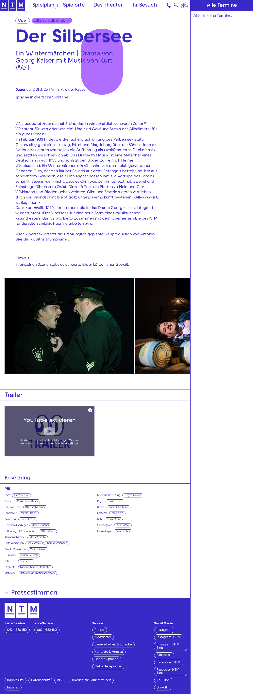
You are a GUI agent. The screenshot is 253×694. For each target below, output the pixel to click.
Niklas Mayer (48, 531)
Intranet (13, 687)
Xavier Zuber (123, 531)
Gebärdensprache (108, 666)
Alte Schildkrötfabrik (51, 21)
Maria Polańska (37, 537)
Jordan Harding (29, 555)
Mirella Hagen (28, 513)
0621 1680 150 (17, 630)
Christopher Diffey (27, 501)
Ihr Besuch (144, 5)
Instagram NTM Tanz (168, 646)
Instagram (164, 630)
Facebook (164, 655)
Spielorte (74, 5)
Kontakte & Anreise (109, 652)
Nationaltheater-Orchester (35, 567)
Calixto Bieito (115, 501)
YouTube (163, 680)
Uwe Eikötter (28, 519)
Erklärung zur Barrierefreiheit (90, 680)
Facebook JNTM (168, 662)
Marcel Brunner (40, 525)
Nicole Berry (113, 519)
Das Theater (108, 5)
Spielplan (43, 5)
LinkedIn (162, 687)
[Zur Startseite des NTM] (12, 5)
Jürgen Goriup (132, 495)
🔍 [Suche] (176, 6)
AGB (60, 680)
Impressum (15, 680)
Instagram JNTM (169, 637)
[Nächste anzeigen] (183, 326)
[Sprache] (185, 5)
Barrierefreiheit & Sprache (113, 644)
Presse (99, 630)
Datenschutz (40, 680)
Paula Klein (117, 513)
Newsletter (103, 637)
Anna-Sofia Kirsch (118, 507)
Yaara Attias (34, 543)
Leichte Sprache (106, 659)
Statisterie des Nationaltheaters (37, 573)
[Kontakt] (169, 5)
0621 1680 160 (47, 630)
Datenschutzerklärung (66, 444)
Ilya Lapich (26, 561)
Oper (22, 21)
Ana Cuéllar (122, 525)
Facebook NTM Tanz (168, 672)
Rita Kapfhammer (35, 507)
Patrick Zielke (21, 495)
